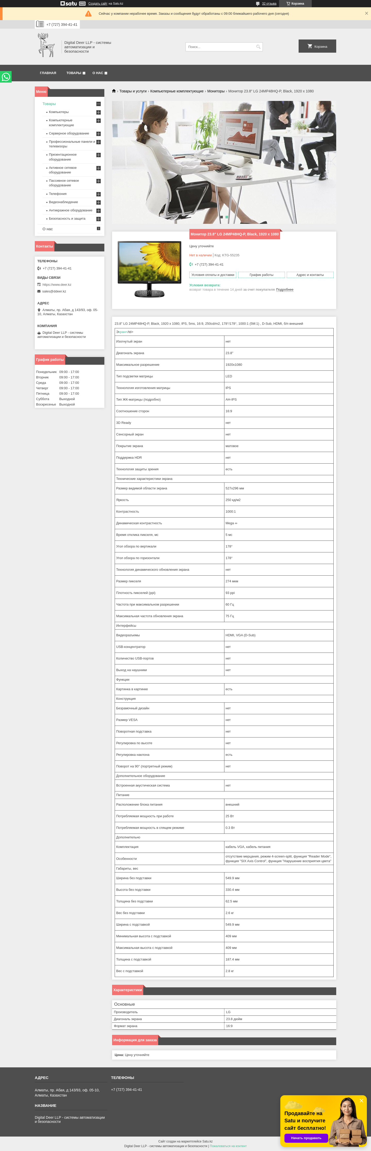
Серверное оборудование (69, 133)
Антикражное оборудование (70, 210)
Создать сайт (97, 3)
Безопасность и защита (67, 218)
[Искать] (258, 46)
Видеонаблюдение (63, 202)
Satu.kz (207, 1141)
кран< (123, 332)
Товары (73, 73)
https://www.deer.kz (57, 285)
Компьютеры (59, 112)
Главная (48, 73)
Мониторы (216, 91)
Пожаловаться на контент (228, 1146)
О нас (97, 73)
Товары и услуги (133, 91)
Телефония (57, 194)
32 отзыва (269, 3)
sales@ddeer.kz (54, 291)
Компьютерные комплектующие (177, 91)
